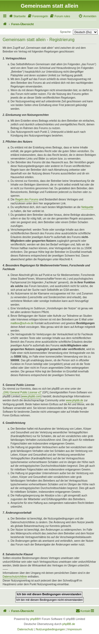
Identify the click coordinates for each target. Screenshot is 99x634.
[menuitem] (17, 16)
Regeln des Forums (26, 199)
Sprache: (66, 31)
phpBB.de (68, 624)
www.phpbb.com (31, 396)
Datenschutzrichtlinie (15, 576)
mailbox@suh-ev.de (22, 323)
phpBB (34, 618)
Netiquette (87, 207)
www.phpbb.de (74, 400)
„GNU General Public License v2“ (22, 392)
